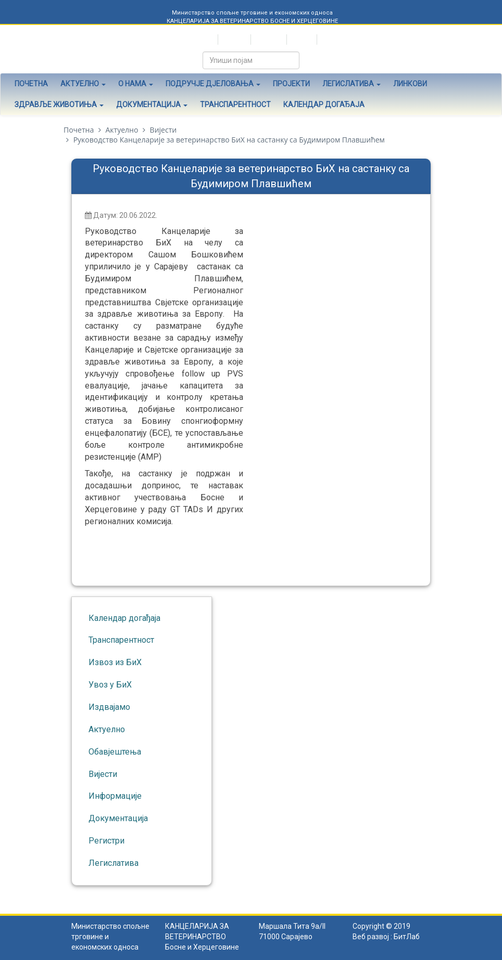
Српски (202, 39)
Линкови (410, 84)
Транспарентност (235, 104)
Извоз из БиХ (115, 662)
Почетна (31, 84)
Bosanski (268, 39)
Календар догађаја (324, 104)
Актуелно (83, 84)
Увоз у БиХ (110, 685)
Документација (151, 104)
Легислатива (351, 84)
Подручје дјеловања (213, 84)
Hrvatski (233, 39)
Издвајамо (109, 707)
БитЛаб (407, 936)
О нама (135, 84)
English (300, 39)
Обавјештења (115, 752)
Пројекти (291, 84)
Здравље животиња (59, 104)
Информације (115, 796)
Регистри (106, 841)
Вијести (163, 130)
